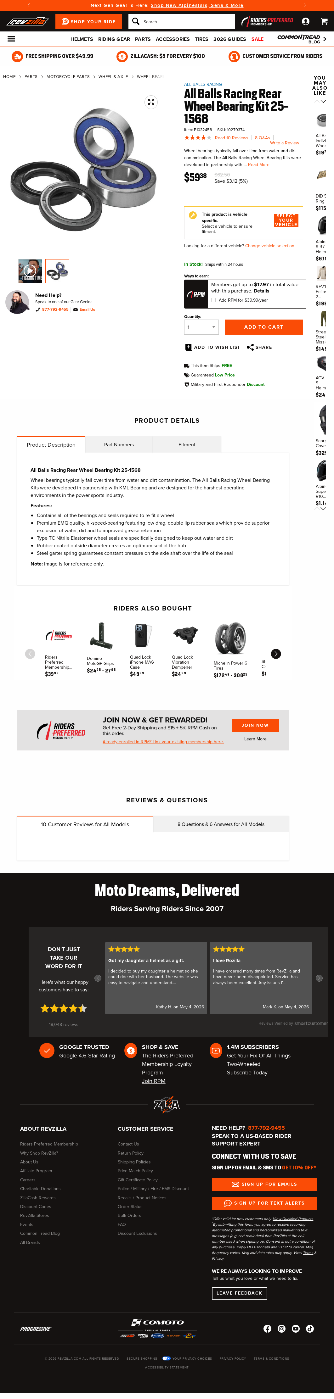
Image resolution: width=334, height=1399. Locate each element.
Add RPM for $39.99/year (243, 300)
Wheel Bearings (155, 77)
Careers (28, 1180)
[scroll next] (276, 654)
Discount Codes (35, 1206)
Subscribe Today (247, 1072)
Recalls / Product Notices (142, 1198)
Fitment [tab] (186, 444)
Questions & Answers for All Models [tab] (221, 824)
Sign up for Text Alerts (269, 1203)
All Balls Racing (203, 84)
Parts (143, 39)
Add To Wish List (217, 347)
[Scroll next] (323, 101)
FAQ (122, 1224)
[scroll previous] (30, 654)
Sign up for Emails (269, 1184)
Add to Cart (264, 327)
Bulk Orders (129, 1215)
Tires (201, 39)
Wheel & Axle (113, 77)
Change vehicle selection (269, 245)
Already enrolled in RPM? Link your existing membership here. (163, 742)
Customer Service (145, 1129)
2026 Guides (229, 39)
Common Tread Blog (40, 1233)
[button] (97, 978)
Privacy (218, 1258)
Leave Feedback (240, 1293)
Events (26, 1224)
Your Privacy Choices (192, 1358)
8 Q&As (262, 138)
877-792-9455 (55, 309)
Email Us (87, 309)
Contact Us (128, 1144)
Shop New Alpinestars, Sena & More (197, 5)
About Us (29, 1162)
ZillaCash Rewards (38, 1198)
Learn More (255, 739)
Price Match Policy (135, 1171)
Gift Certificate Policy (138, 1180)
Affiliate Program (36, 1171)
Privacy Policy (233, 1358)
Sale (258, 39)
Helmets (82, 39)
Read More (258, 164)
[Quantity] (201, 327)
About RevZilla (43, 1129)
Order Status (130, 1206)
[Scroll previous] (317, 101)
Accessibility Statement (167, 1367)
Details (261, 291)
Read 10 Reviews (231, 138)
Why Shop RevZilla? (39, 1153)
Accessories (173, 39)
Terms (308, 1253)
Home (9, 77)
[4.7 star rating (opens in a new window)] (64, 1008)
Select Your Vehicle (286, 220)
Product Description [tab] (51, 445)
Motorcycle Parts (68, 77)
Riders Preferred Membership (49, 1144)
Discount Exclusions (137, 1233)
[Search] (181, 21)
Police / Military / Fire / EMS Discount (153, 1188)
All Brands (30, 1242)
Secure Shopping (142, 1358)
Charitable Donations (40, 1188)
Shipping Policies (134, 1162)
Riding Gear (114, 39)
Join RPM (154, 1081)
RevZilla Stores (34, 1215)
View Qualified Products (293, 1219)
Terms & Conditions (271, 1358)
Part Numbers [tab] (119, 444)
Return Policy (131, 1153)
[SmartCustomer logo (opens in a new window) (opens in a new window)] (293, 1027)
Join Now (255, 725)
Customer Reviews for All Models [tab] (85, 824)
